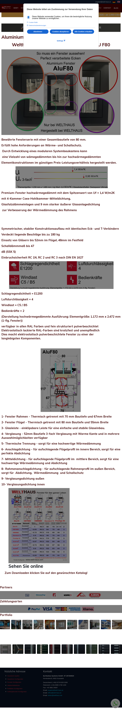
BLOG (116, 8)
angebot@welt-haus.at (103, 2)
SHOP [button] (15, 8)
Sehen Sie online (25, 566)
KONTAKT (107, 8)
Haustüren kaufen (13, 676)
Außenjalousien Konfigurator (17, 691)
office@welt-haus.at (54, 693)
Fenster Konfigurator (14, 682)
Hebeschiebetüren (13, 685)
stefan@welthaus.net (55, 695)
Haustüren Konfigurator (15, 679)
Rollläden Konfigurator (14, 688)
